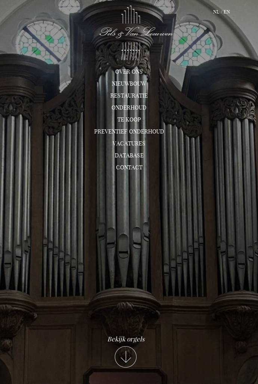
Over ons (129, 72)
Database (129, 156)
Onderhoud (129, 108)
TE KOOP (129, 120)
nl (216, 12)
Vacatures (129, 144)
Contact (129, 168)
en (227, 12)
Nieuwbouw (129, 84)
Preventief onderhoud (129, 132)
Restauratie (129, 96)
